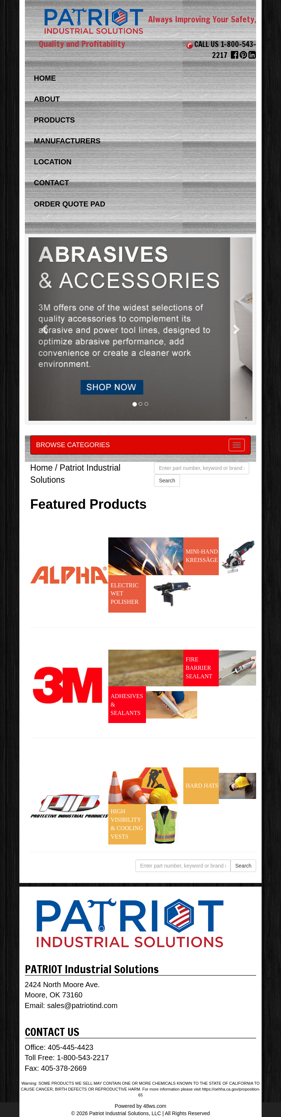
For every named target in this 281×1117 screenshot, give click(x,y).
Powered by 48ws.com (140, 1106)
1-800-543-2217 (83, 1058)
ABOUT (47, 99)
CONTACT (51, 183)
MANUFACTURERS (67, 141)
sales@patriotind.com (82, 1005)
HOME (45, 78)
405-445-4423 (71, 1047)
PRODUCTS (54, 120)
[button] (45, 329)
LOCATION (52, 162)
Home (41, 467)
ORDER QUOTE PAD (69, 204)
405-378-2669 (63, 1068)
